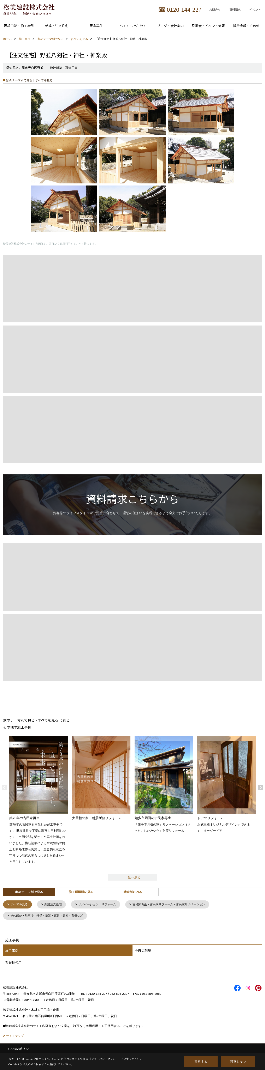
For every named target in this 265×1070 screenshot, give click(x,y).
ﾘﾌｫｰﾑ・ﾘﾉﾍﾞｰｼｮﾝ (132, 25)
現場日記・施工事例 (19, 25)
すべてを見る (20, 904)
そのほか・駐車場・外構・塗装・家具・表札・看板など (49, 916)
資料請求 (235, 9)
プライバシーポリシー (104, 1059)
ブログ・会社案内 (170, 25)
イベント (255, 9)
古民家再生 (94, 25)
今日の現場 (143, 951)
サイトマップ (15, 1036)
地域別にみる (132, 892)
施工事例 (11, 951)
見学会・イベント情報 (208, 25)
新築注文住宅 (55, 904)
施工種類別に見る (81, 892)
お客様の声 (13, 962)
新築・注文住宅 (56, 25)
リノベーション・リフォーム (101, 904)
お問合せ (215, 9)
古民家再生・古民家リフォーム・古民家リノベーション (177, 904)
